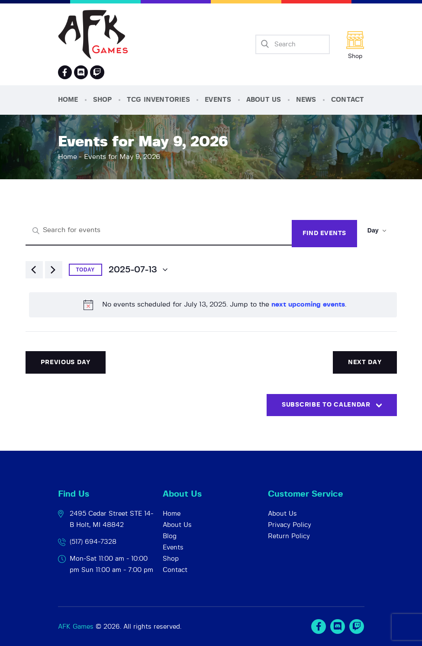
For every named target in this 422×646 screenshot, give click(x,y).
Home (67, 156)
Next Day (365, 362)
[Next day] (53, 269)
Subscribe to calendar (326, 405)
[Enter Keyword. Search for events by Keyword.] (159, 230)
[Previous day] (34, 269)
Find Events (324, 233)
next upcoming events (308, 304)
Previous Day (65, 362)
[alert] (213, 304)
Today (85, 270)
